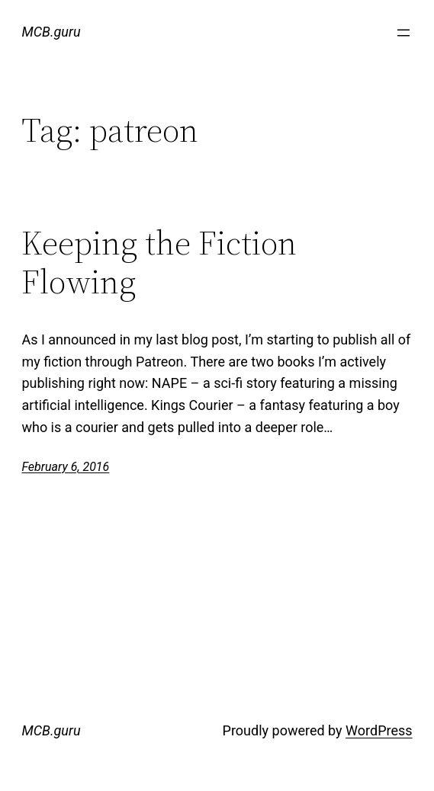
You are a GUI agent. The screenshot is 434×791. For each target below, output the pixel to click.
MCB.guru (50, 32)
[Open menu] (403, 33)
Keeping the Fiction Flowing (159, 262)
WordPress (379, 730)
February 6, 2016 (65, 467)
